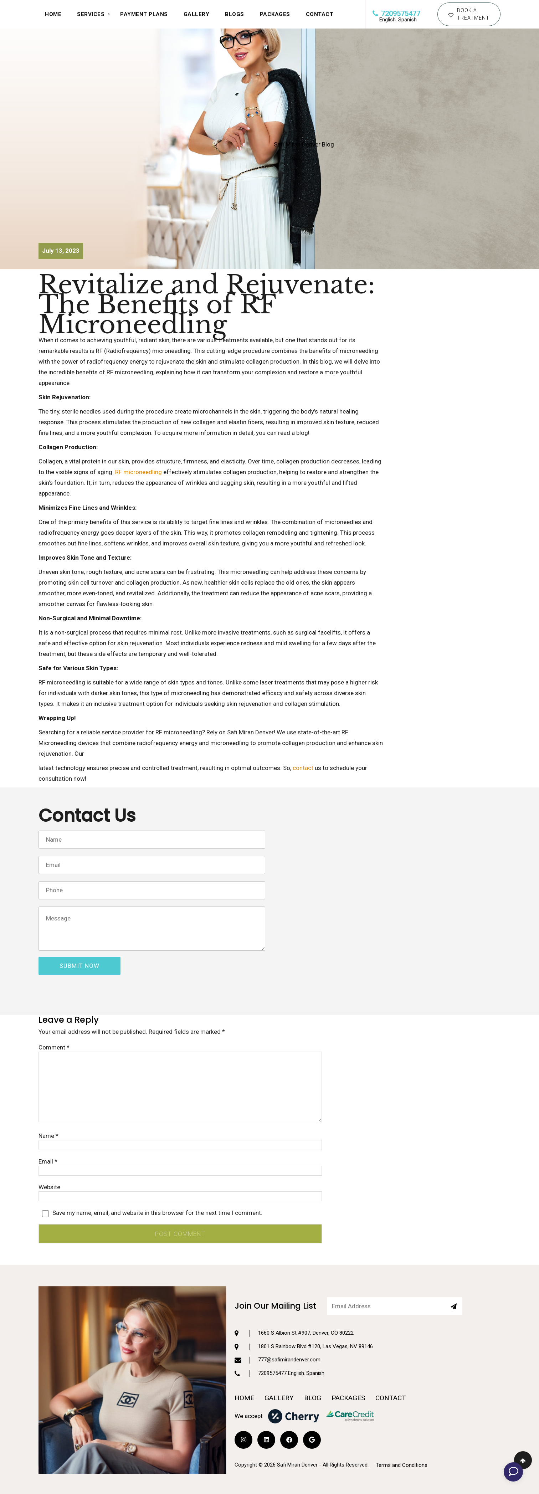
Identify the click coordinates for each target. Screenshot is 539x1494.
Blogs (234, 14)
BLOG (312, 1368)
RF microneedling (138, 472)
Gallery (197, 14)
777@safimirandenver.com (277, 1330)
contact (303, 767)
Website (49, 1187)
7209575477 (396, 13)
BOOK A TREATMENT (468, 14)
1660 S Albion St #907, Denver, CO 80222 (294, 1303)
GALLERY (279, 1368)
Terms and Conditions (401, 1435)
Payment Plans (144, 14)
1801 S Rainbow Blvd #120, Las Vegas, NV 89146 (304, 1316)
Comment (54, 1047)
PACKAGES (348, 1368)
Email (47, 1161)
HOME (53, 14)
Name (48, 1135)
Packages (275, 14)
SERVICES (90, 14)
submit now (79, 965)
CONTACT (320, 14)
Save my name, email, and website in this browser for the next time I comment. (157, 1212)
